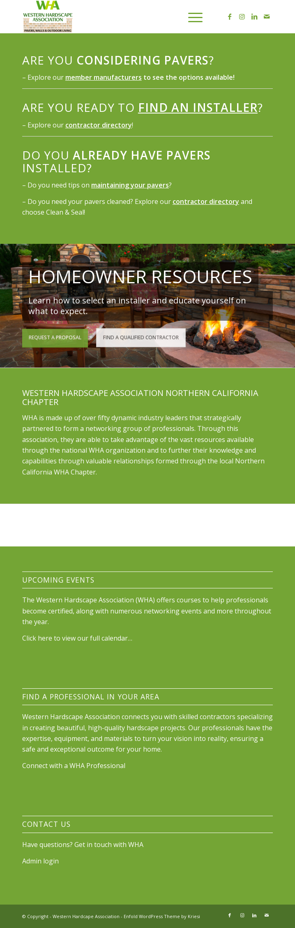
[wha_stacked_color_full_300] (122, 16)
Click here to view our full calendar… (77, 638)
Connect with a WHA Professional (73, 765)
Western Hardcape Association (86, 916)
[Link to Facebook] (230, 16)
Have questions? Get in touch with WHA (82, 844)
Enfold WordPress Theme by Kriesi (162, 916)
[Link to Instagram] (242, 16)
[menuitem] (191, 16)
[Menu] (191, 16)
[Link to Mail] (266, 16)
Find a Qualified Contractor (141, 336)
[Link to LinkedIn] (254, 16)
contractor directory (98, 125)
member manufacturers (103, 77)
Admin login (40, 861)
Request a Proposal (55, 336)
